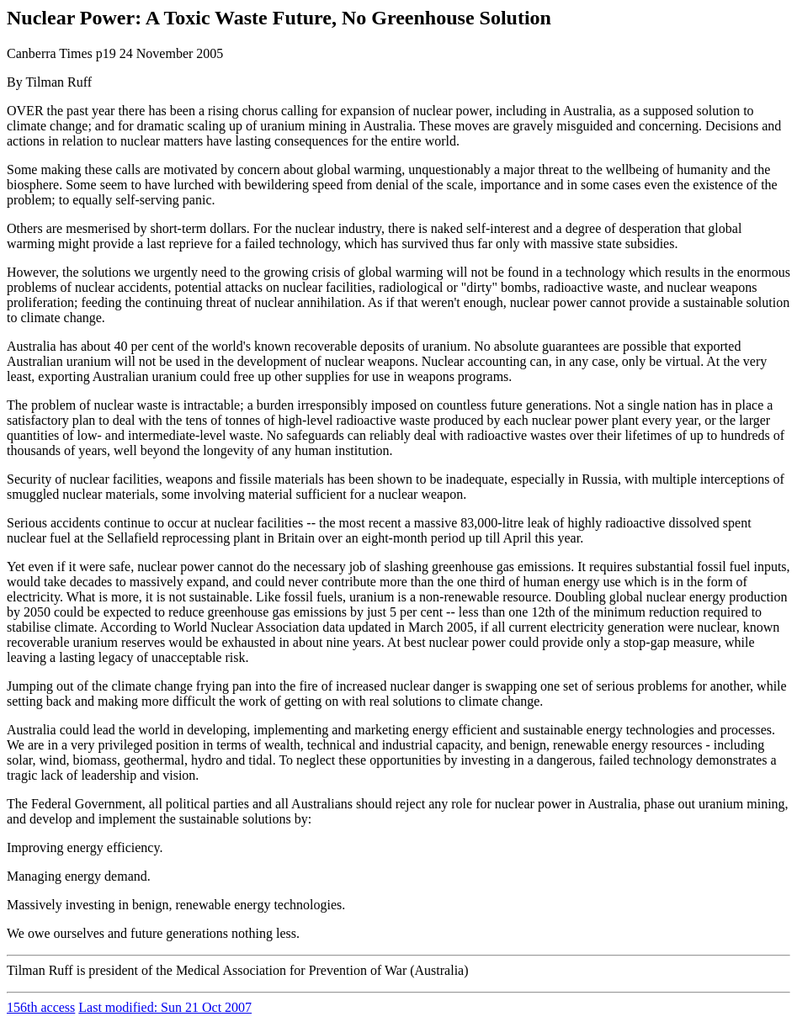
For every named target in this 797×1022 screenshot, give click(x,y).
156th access (41, 1007)
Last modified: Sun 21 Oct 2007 (165, 1007)
